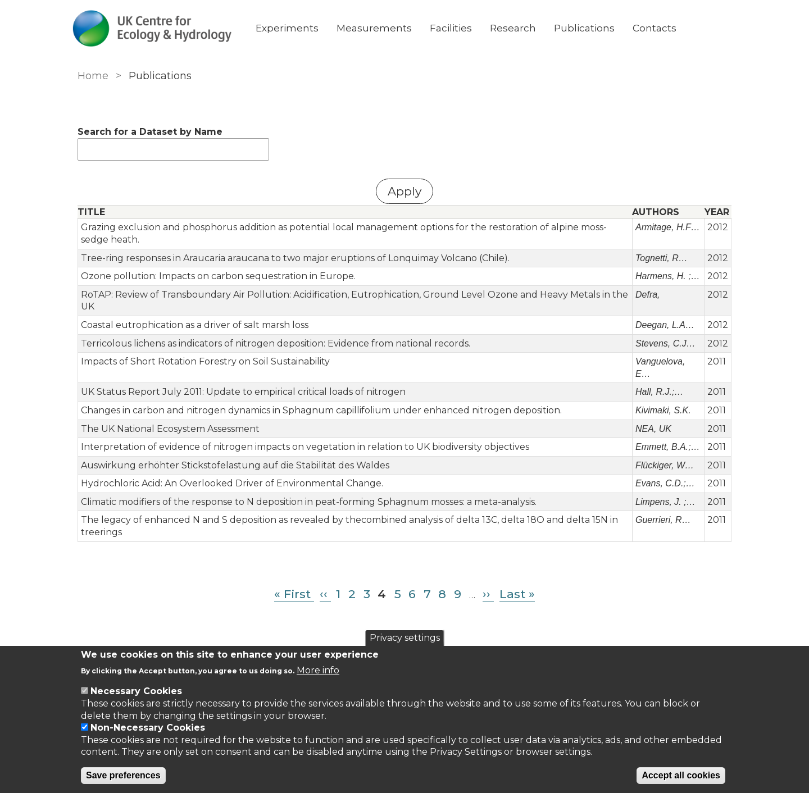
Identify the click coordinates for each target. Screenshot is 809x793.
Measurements (383, 28)
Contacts (663, 28)
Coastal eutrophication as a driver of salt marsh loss (193, 325)
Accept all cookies (681, 775)
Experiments (296, 28)
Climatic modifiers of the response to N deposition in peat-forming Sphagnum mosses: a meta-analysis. (307, 501)
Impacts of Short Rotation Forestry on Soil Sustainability (203, 361)
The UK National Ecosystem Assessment (168, 428)
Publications (593, 28)
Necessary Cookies (136, 691)
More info (318, 670)
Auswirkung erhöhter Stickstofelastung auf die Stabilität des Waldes (233, 465)
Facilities (460, 28)
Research (522, 28)
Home (91, 76)
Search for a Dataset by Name (148, 131)
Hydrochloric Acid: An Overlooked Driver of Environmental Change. (230, 483)
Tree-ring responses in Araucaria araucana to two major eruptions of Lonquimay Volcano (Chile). (293, 258)
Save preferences (123, 775)
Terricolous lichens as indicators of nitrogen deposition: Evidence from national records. (274, 343)
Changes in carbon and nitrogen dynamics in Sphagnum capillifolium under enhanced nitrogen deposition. (319, 410)
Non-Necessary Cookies (147, 727)
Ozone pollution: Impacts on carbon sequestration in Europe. (216, 276)
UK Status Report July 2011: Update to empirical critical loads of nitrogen (241, 391)
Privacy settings (405, 637)
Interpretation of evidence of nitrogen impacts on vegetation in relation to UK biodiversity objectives (303, 446)
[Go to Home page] (161, 28)
